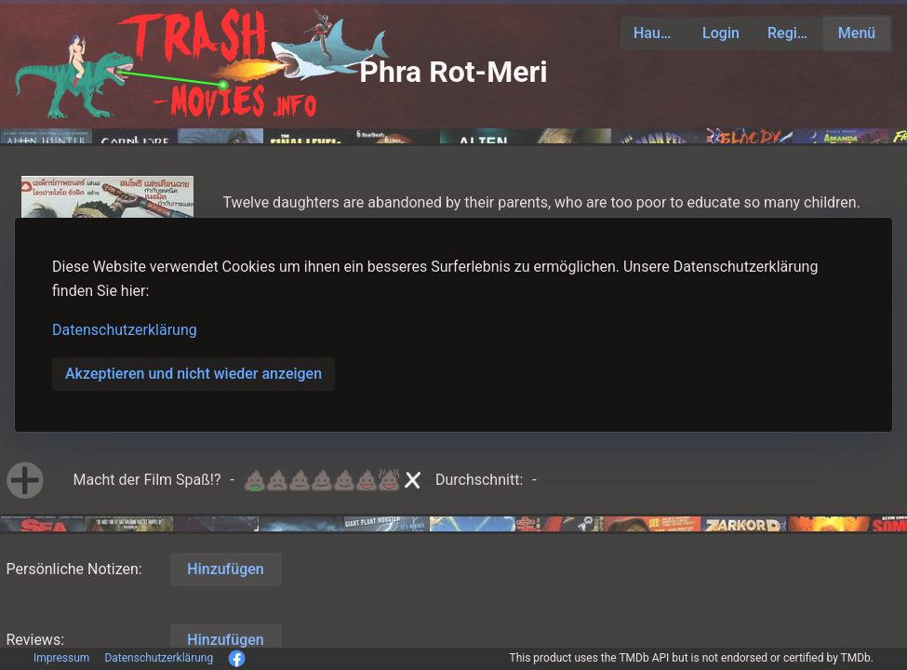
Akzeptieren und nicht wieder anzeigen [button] (193, 373)
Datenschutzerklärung (124, 330)
